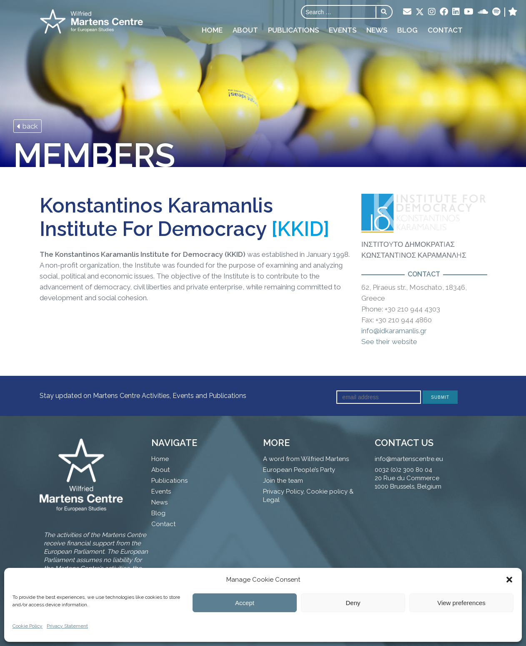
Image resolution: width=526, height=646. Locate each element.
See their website (389, 341)
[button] (509, 579)
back (27, 126)
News (376, 30)
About (245, 30)
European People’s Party (299, 470)
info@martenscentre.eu (409, 459)
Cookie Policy (28, 626)
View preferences (461, 602)
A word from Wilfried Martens (306, 459)
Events (342, 30)
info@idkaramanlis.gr (394, 331)
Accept (244, 602)
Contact (445, 30)
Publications (293, 30)
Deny (353, 602)
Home (212, 30)
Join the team (283, 480)
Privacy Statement (67, 626)
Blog (407, 30)
